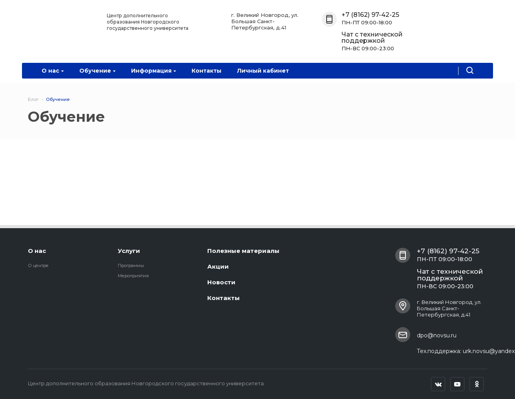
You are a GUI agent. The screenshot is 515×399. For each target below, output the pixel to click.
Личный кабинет (263, 70)
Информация (153, 70)
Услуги (129, 250)
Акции (218, 266)
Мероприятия (133, 275)
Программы (131, 265)
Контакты (206, 70)
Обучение (97, 70)
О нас (53, 70)
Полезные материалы (243, 250)
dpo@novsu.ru (437, 335)
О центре (38, 265)
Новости (221, 282)
